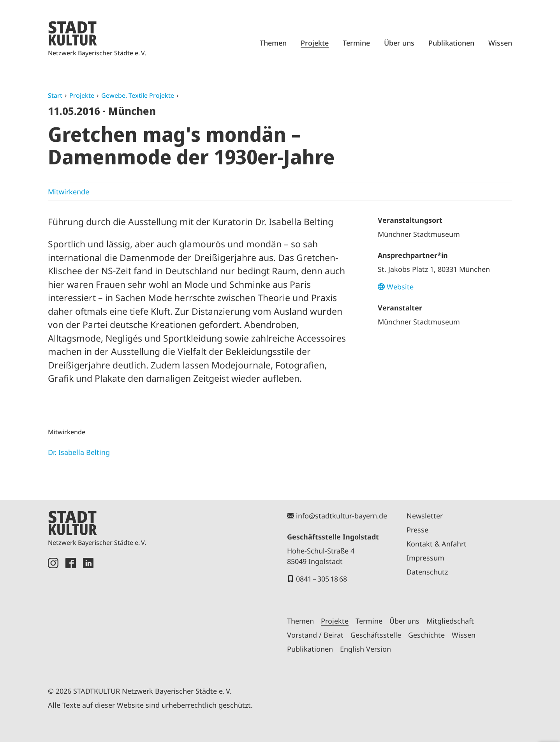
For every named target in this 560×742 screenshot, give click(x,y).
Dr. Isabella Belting (79, 452)
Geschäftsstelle (375, 635)
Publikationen (451, 43)
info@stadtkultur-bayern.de (341, 515)
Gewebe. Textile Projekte (137, 95)
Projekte (315, 43)
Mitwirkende (68, 191)
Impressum (425, 557)
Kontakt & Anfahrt (437, 543)
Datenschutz (427, 571)
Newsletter (425, 515)
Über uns (399, 43)
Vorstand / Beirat (315, 635)
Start (55, 95)
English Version (365, 649)
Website (400, 286)
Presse (417, 529)
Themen (273, 43)
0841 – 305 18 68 (321, 578)
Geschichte (426, 635)
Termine (356, 43)
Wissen (500, 43)
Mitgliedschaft (450, 621)
